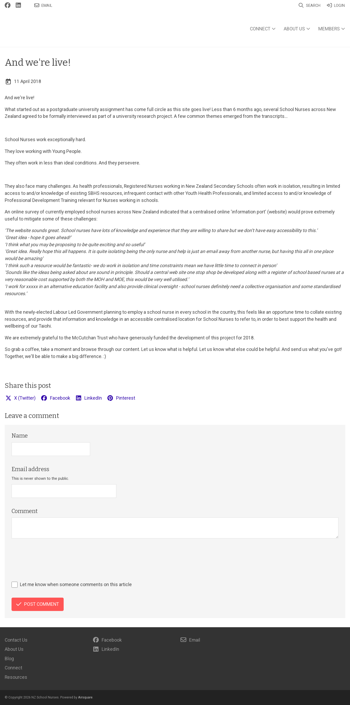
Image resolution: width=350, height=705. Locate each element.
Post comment (37, 604)
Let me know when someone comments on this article (76, 584)
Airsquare (85, 697)
